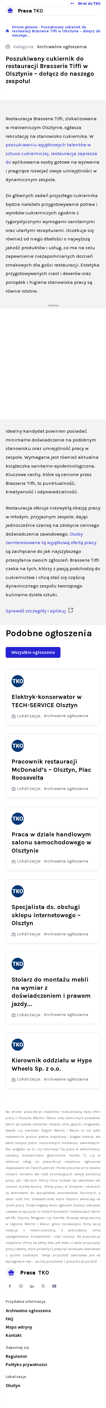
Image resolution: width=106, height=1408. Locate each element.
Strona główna (24, 27)
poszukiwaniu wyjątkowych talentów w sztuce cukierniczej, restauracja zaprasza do (51, 153)
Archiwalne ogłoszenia (62, 46)
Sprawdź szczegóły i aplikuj (39, 611)
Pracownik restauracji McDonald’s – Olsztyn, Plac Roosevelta (51, 769)
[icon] (7, 31)
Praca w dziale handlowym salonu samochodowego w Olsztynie (51, 842)
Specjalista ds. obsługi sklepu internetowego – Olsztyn (46, 915)
